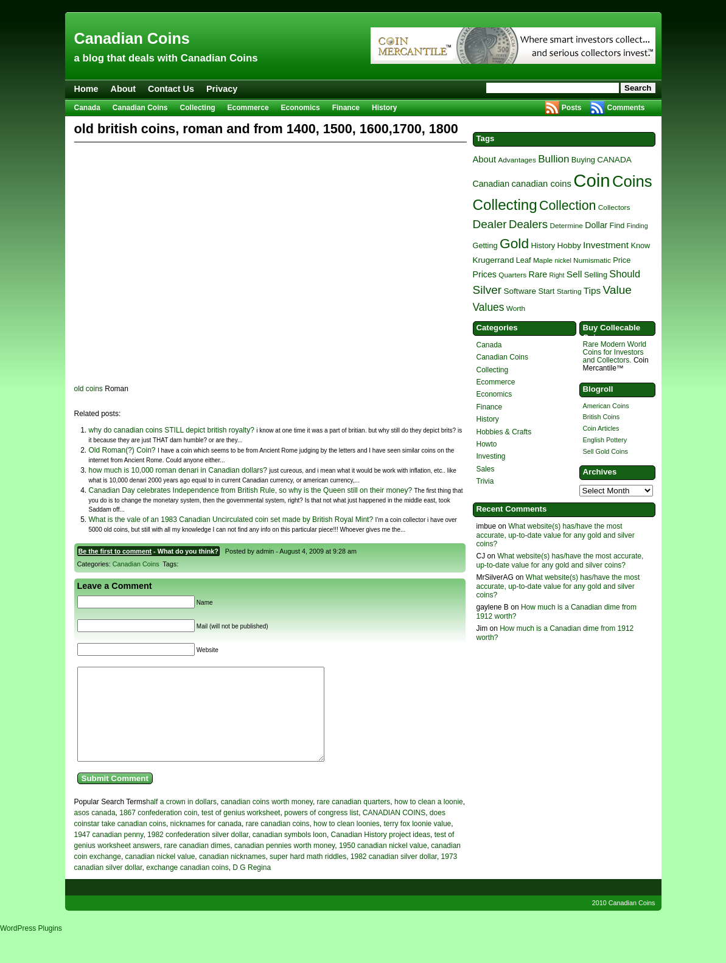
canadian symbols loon (290, 853)
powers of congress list (321, 831)
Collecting (197, 107)
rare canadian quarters (354, 820)
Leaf (523, 260)
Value (617, 289)
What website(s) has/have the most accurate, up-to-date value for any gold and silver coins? (555, 535)
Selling (595, 274)
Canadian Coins (132, 38)
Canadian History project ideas (380, 853)
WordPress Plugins (31, 946)
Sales (485, 469)
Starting (569, 291)
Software (519, 291)
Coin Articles (601, 428)
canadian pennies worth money (284, 864)
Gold (514, 243)
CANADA (614, 159)
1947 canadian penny (109, 853)
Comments (625, 107)
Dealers (528, 224)
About (123, 89)
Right (557, 275)
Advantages (517, 160)
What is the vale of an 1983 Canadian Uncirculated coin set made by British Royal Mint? (231, 519)
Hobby (569, 245)
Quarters (512, 275)
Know (640, 245)
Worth (515, 308)
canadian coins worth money (267, 820)
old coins (88, 388)
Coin (591, 180)
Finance (346, 107)
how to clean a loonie (428, 820)
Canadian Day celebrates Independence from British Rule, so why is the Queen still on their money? (251, 490)
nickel (563, 260)
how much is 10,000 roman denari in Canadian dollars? (178, 470)
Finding (637, 225)
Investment (606, 245)
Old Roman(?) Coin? (122, 450)
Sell (574, 274)
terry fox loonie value (418, 842)
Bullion (553, 159)
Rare (538, 274)
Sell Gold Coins (605, 451)
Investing (491, 456)
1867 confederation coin (158, 831)
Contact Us (171, 89)
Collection (567, 205)
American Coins (606, 405)
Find (617, 225)
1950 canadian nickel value (383, 864)
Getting (485, 245)
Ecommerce (248, 107)
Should (624, 273)
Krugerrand (493, 260)
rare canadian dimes (197, 864)
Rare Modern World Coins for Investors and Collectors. (614, 352)
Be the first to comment (115, 551)
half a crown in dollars (181, 820)
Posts (572, 107)
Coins (632, 181)
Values (488, 307)
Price (621, 260)
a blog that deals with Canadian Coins (166, 58)
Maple (543, 260)
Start (546, 291)
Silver (487, 289)
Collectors (614, 207)
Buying (583, 159)
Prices (485, 274)
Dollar (596, 225)
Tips (592, 290)
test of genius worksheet (240, 831)
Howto (486, 444)
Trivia (485, 481)
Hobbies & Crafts (504, 432)
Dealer (490, 224)
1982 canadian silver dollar (394, 875)
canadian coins (541, 184)
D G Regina (251, 885)
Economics (300, 107)
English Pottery (605, 439)
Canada (87, 107)
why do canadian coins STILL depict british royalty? (171, 430)
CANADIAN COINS (394, 831)
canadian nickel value (160, 875)
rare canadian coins (278, 842)
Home (86, 89)
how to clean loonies (346, 842)
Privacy (221, 89)
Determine (566, 225)
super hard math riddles (308, 875)
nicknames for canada (206, 842)
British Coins (601, 416)
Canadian (491, 184)
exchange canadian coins (187, 885)
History (384, 107)
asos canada (95, 831)
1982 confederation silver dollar (197, 853)
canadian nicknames (232, 875)
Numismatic (592, 260)
